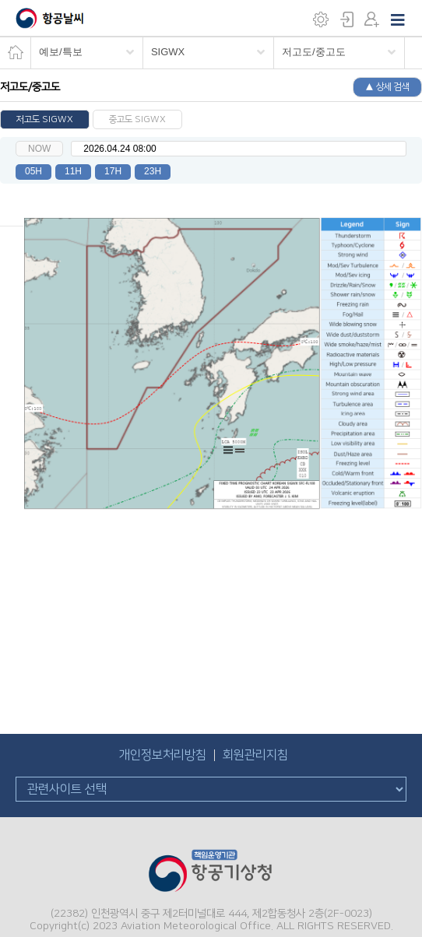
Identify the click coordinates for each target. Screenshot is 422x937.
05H (33, 171)
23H (152, 171)
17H (112, 171)
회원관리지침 (255, 755)
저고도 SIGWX (44, 119)
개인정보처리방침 (162, 755)
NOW (39, 148)
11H (73, 171)
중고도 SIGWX (137, 119)
